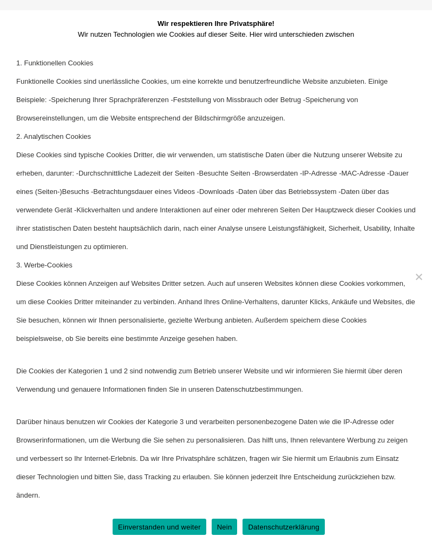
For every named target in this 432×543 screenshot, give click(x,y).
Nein (224, 527)
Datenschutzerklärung (283, 527)
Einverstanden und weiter (159, 527)
